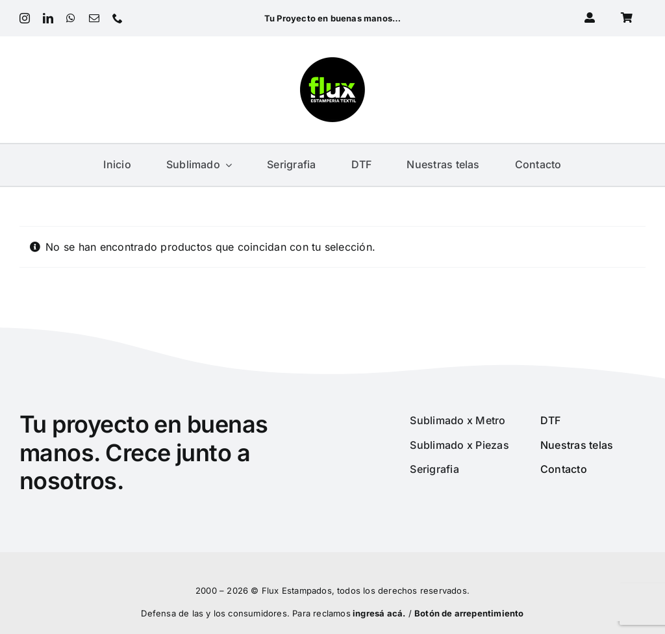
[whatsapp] (70, 18)
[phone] (117, 18)
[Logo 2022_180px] (332, 62)
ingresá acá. (379, 613)
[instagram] (24, 18)
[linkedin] (48, 18)
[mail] (94, 18)
